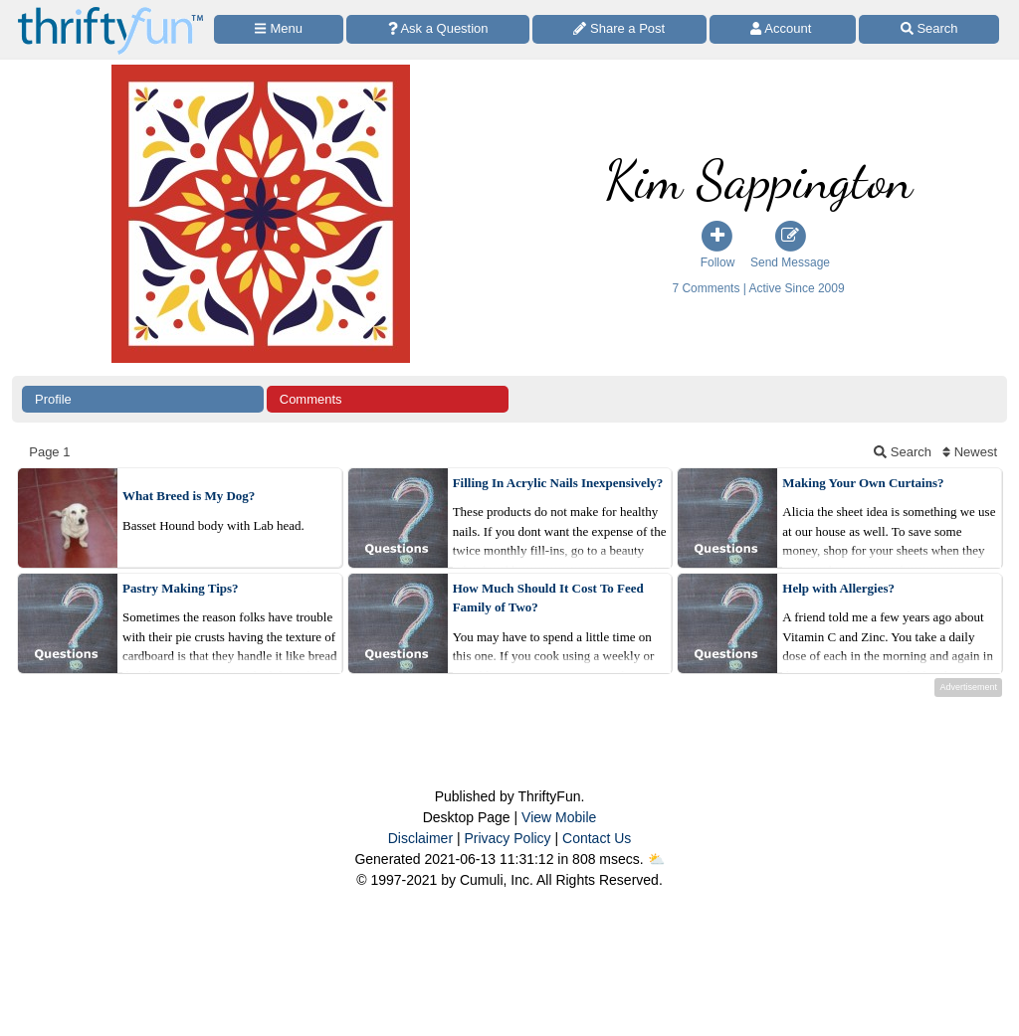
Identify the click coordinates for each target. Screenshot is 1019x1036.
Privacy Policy (507, 838)
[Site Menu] (278, 29)
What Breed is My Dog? (188, 495)
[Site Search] (929, 29)
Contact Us (596, 838)
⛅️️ (656, 859)
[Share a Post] (619, 29)
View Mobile (558, 817)
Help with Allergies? (838, 588)
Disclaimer (420, 838)
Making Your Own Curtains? (862, 482)
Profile (53, 399)
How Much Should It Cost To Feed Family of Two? (548, 598)
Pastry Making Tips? (180, 588)
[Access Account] (783, 29)
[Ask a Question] (437, 29)
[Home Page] (110, 11)
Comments (311, 399)
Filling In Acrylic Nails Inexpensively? (558, 482)
